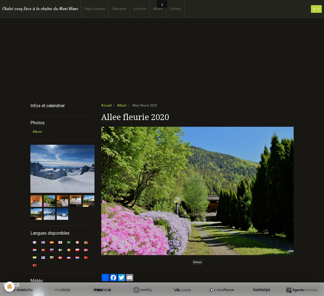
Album (158, 9)
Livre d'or (139, 9)
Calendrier (119, 9)
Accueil (106, 105)
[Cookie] (9, 287)
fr (314, 9)
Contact (175, 9)
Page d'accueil (94, 9)
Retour (197, 262)
